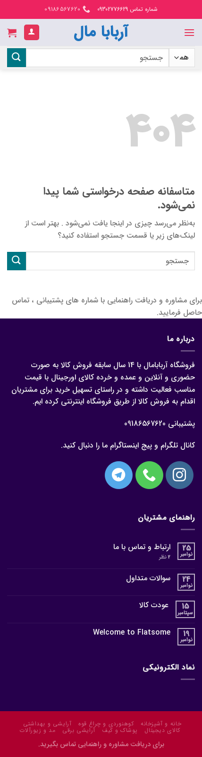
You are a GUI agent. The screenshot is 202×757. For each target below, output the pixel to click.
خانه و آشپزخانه (161, 723)
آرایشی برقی (78, 730)
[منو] (189, 32)
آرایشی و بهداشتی (47, 723)
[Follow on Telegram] (119, 475)
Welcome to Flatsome (131, 632)
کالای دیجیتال (162, 730)
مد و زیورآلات (37, 730)
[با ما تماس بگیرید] (149, 475)
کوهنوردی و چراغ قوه (106, 723)
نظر (164, 557)
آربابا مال (101, 32)
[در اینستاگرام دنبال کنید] (180, 475)
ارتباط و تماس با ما (141, 546)
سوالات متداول (148, 578)
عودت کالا (153, 605)
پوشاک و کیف (120, 730)
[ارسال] (16, 57)
